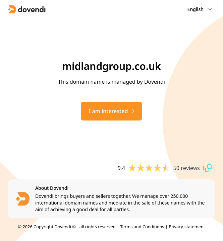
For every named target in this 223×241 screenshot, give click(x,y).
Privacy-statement (187, 227)
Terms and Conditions (142, 227)
